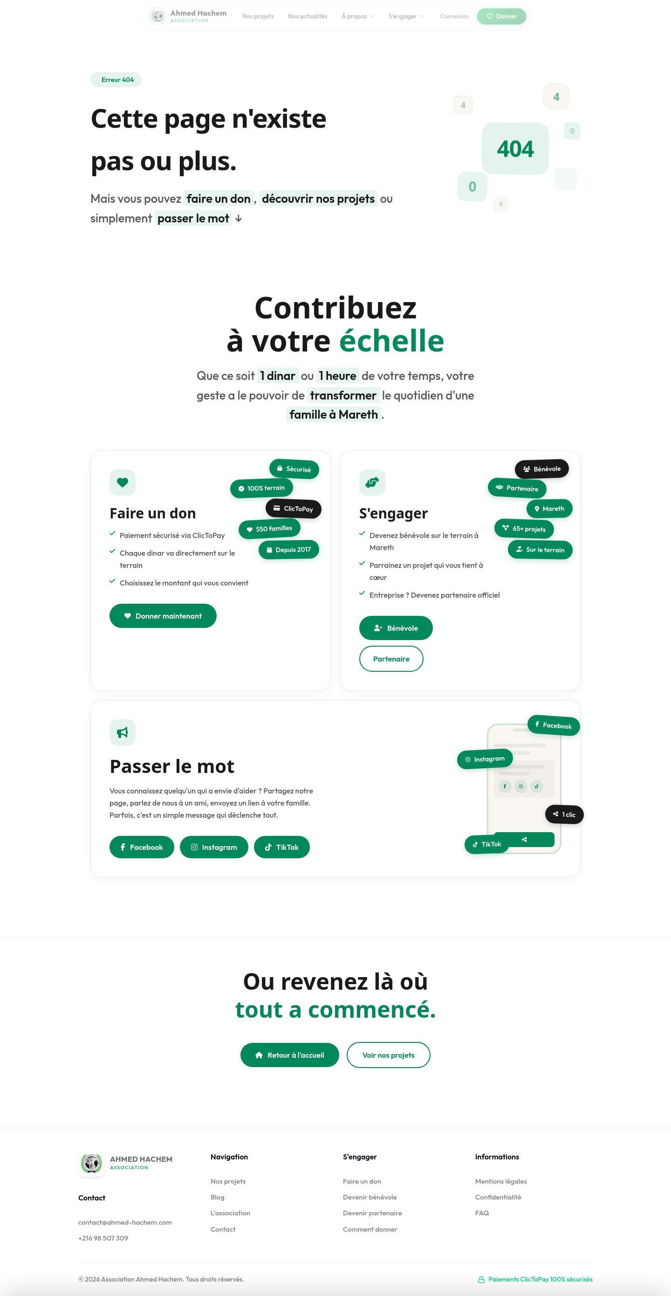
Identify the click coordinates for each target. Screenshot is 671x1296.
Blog (218, 1197)
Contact (223, 1229)
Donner (501, 22)
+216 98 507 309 (103, 1238)
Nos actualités (308, 21)
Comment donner (370, 1229)
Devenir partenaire (372, 1212)
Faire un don (362, 1181)
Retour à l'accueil (289, 1055)
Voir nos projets (389, 1055)
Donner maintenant (163, 628)
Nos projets (258, 21)
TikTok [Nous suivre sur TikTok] (282, 859)
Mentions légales (501, 1181)
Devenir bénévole (370, 1197)
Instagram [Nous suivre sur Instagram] (214, 859)
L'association (230, 1212)
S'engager (407, 21)
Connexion (454, 21)
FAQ (482, 1212)
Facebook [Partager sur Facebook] (142, 859)
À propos (358, 21)
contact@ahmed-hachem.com (125, 1222)
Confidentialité (498, 1197)
